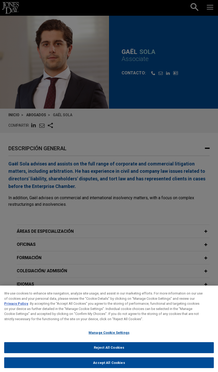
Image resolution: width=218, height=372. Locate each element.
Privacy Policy (16, 310)
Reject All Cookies (109, 354)
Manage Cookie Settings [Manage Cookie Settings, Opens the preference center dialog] (109, 339)
